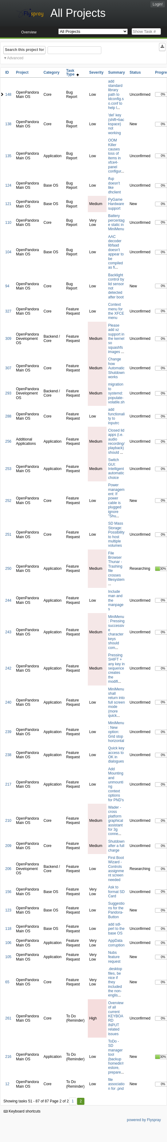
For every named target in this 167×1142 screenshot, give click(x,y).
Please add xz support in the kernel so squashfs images (116, 338)
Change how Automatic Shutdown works (116, 368)
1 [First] (73, 1101)
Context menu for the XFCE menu (116, 311)
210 (8, 820)
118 (8, 928)
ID (7, 72)
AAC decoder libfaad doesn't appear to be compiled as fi (116, 252)
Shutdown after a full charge (116, 846)
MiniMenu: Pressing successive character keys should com (116, 632)
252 (8, 501)
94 (7, 286)
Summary (116, 72)
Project (22, 72)
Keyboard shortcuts (22, 1111)
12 (7, 1084)
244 (8, 600)
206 (8, 869)
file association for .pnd (116, 1084)
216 (8, 1057)
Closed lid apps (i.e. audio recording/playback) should (116, 441)
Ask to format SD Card (116, 891)
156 (8, 892)
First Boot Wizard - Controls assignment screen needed (116, 869)
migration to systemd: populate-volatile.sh (116, 393)
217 (8, 784)
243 (8, 632)
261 (8, 1018)
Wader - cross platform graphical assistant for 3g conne (115, 820)
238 (8, 755)
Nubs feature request (114, 957)
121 (8, 204)
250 (8, 568)
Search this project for (24, 50)
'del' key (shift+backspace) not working (116, 124)
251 (8, 534)
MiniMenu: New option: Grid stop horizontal (116, 732)
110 (8, 222)
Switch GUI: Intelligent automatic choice (116, 469)
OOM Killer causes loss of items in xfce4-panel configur (114, 155)
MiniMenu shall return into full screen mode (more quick (116, 702)
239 (8, 732)
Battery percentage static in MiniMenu (116, 222)
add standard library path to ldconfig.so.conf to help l (116, 94)
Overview (29, 32)
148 (8, 94)
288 (8, 416)
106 (8, 943)
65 (7, 982)
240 (8, 702)
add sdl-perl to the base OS (116, 928)
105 (8, 957)
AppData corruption (116, 942)
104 (8, 252)
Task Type (72, 72)
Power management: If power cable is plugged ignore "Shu (116, 500)
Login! (158, 4)
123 (8, 910)
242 (8, 668)
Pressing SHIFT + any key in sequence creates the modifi (116, 668)
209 (8, 846)
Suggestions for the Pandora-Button (116, 910)
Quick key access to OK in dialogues (116, 754)
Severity (96, 72)
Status (135, 72)
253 (8, 469)
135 (8, 156)
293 (8, 393)
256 (8, 441)
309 (8, 338)
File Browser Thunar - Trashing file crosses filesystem (116, 566)
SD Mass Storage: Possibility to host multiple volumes (116, 534)
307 (8, 368)
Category (52, 72)
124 (8, 185)
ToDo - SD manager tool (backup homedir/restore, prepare (116, 1056)
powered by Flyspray (144, 1120)
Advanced (15, 58)
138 (8, 124)
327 (8, 311)
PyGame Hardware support (116, 204)
